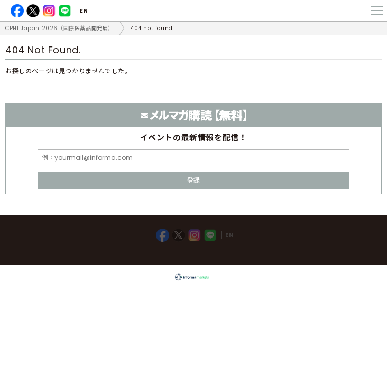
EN (84, 11)
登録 (193, 180)
